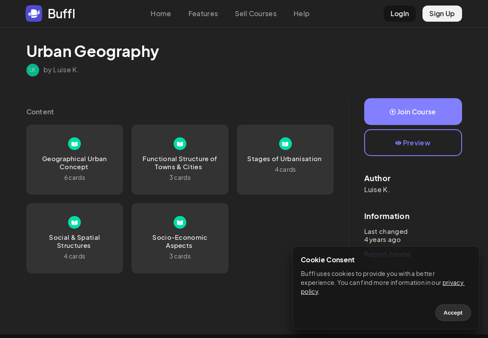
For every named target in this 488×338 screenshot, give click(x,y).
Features (203, 13)
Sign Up (442, 13)
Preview (413, 142)
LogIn (400, 13)
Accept (453, 313)
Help (302, 13)
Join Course (413, 111)
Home (161, 13)
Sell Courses (256, 13)
